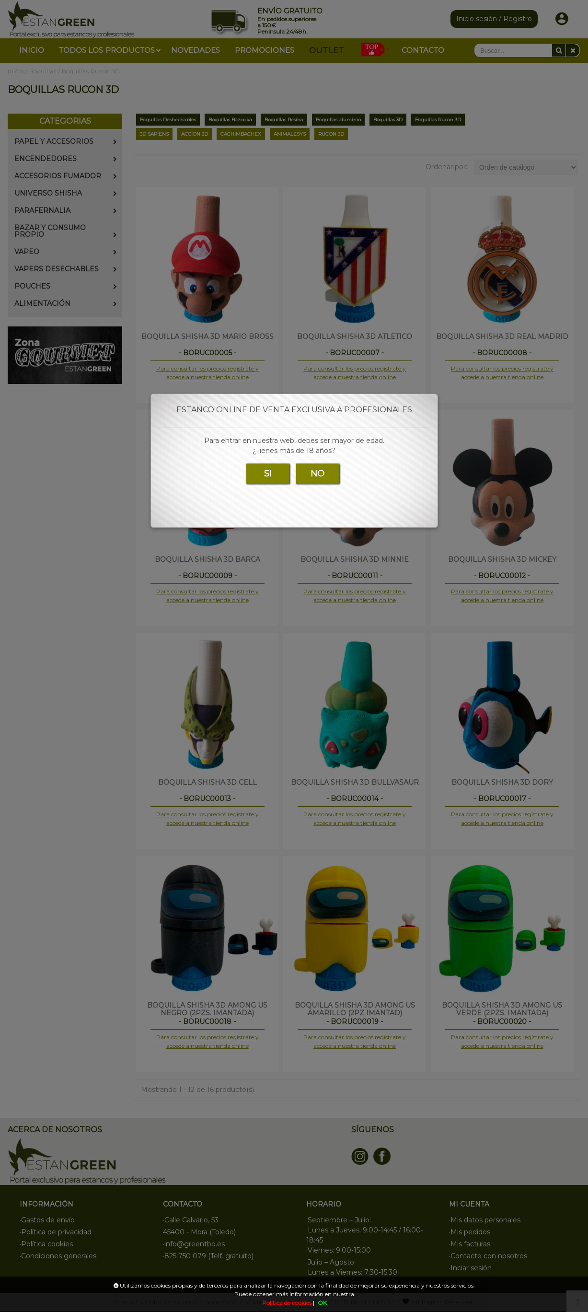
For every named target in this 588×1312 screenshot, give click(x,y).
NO (317, 473)
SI (268, 473)
